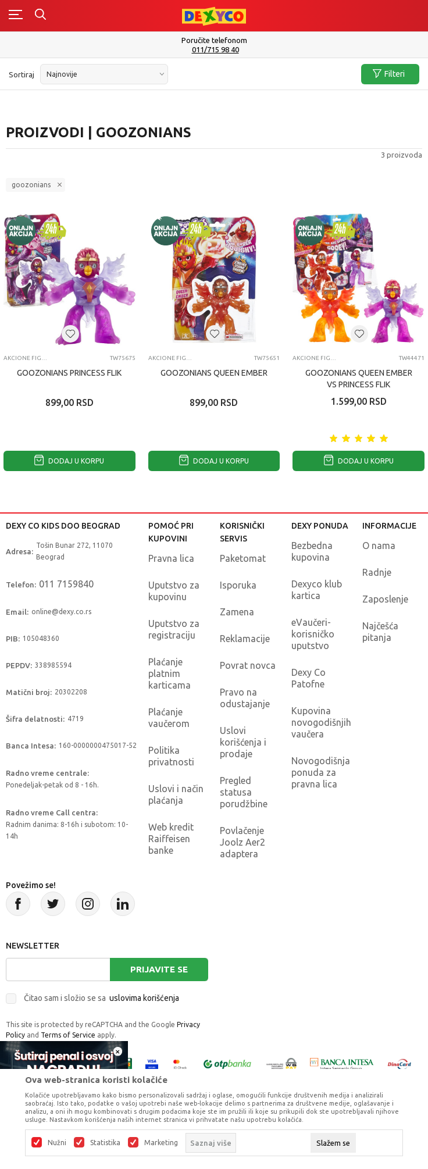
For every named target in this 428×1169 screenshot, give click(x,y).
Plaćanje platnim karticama (169, 673)
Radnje (376, 572)
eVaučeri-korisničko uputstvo (312, 634)
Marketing (161, 1142)
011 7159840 (66, 584)
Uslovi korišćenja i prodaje (243, 742)
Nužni (57, 1142)
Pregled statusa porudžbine (244, 792)
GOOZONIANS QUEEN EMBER (214, 372)
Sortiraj (21, 74)
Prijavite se (159, 969)
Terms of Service (68, 1035)
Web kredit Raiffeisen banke (171, 839)
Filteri (389, 74)
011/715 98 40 (215, 50)
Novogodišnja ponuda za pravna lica (320, 772)
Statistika (105, 1142)
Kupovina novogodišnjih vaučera (321, 722)
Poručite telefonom (214, 40)
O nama (378, 545)
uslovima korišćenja (144, 998)
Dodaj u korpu (69, 461)
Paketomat (243, 558)
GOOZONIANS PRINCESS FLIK (69, 372)
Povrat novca (248, 665)
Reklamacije (245, 638)
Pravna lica (171, 558)
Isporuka (238, 585)
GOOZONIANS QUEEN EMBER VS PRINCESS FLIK (358, 378)
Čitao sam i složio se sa (101, 998)
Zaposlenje (385, 599)
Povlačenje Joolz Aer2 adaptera (242, 842)
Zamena (237, 612)
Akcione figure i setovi (25, 358)
